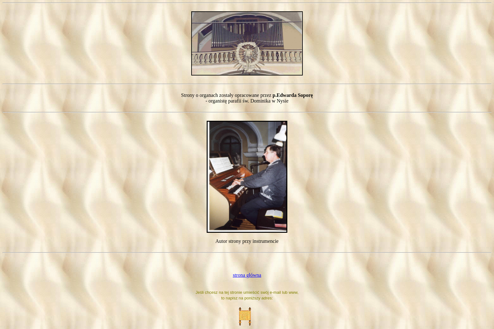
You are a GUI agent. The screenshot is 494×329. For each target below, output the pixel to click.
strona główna (247, 275)
